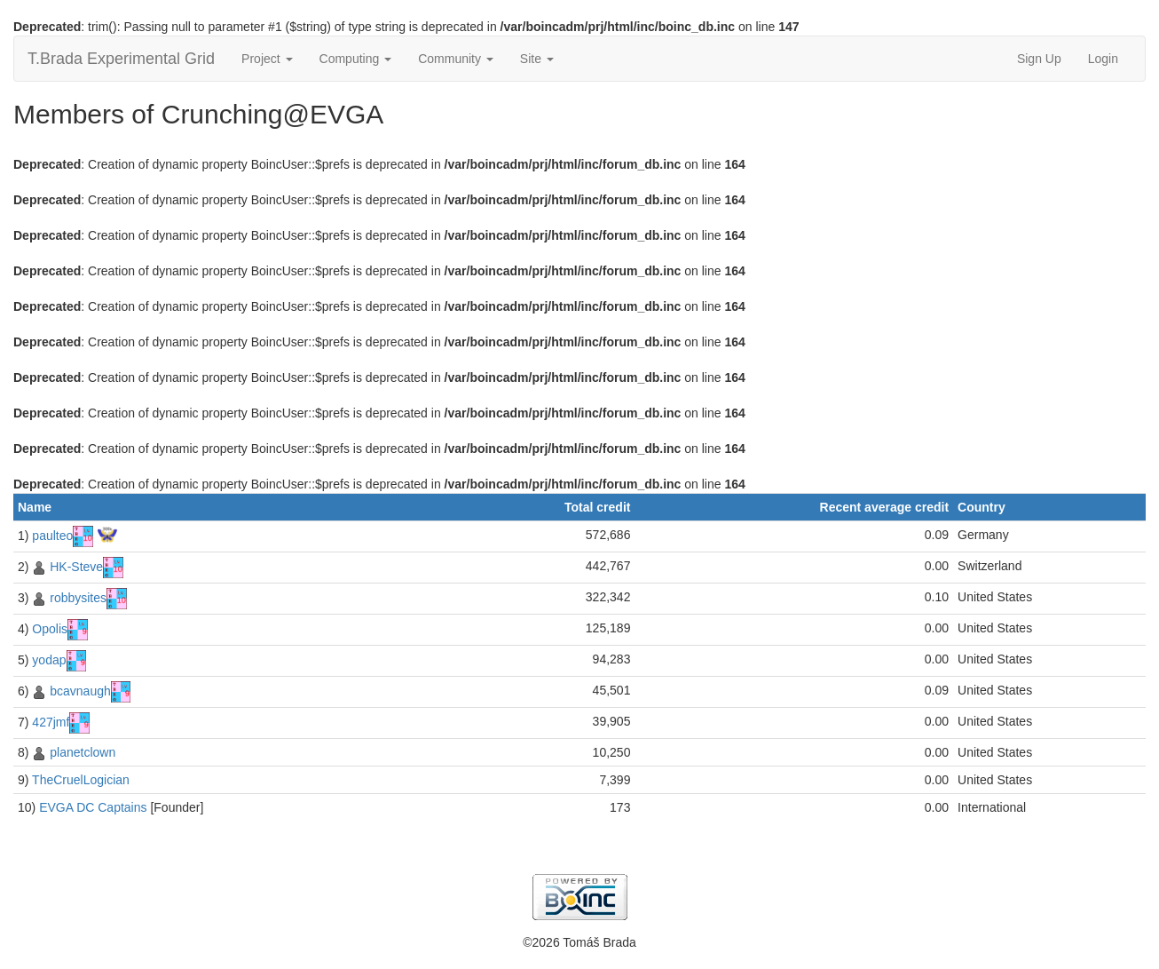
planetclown (82, 752)
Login (1103, 59)
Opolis (49, 629)
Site (537, 59)
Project (266, 59)
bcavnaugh (80, 691)
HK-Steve (76, 567)
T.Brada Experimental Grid (121, 59)
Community (455, 59)
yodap (49, 660)
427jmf (50, 722)
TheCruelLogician (81, 780)
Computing (355, 59)
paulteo (52, 535)
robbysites (78, 598)
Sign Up (1039, 59)
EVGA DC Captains (92, 807)
